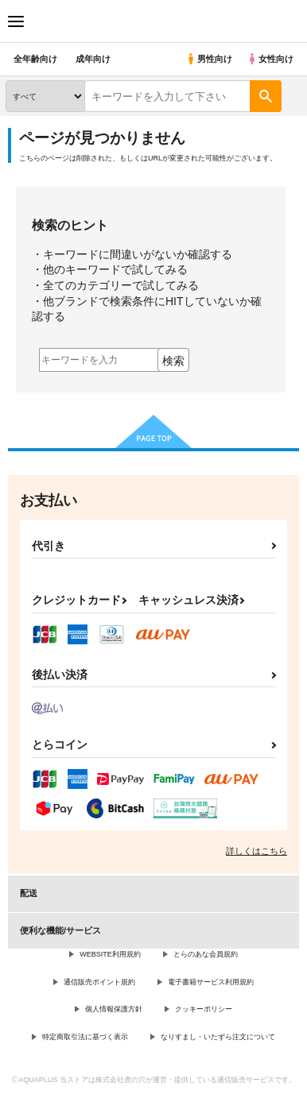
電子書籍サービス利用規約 (211, 982)
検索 (173, 360)
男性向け (208, 58)
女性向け (270, 58)
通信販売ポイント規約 (99, 982)
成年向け (93, 59)
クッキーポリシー (203, 1009)
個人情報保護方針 (113, 1009)
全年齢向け (35, 59)
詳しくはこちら (256, 851)
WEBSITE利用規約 (110, 954)
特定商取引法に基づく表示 (85, 1037)
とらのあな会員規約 (205, 954)
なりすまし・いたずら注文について (218, 1037)
